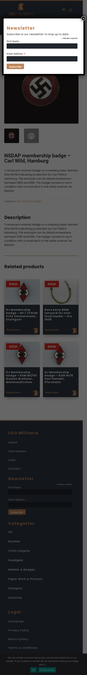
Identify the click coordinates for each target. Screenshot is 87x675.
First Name (13, 41)
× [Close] (83, 18)
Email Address (16, 54)
